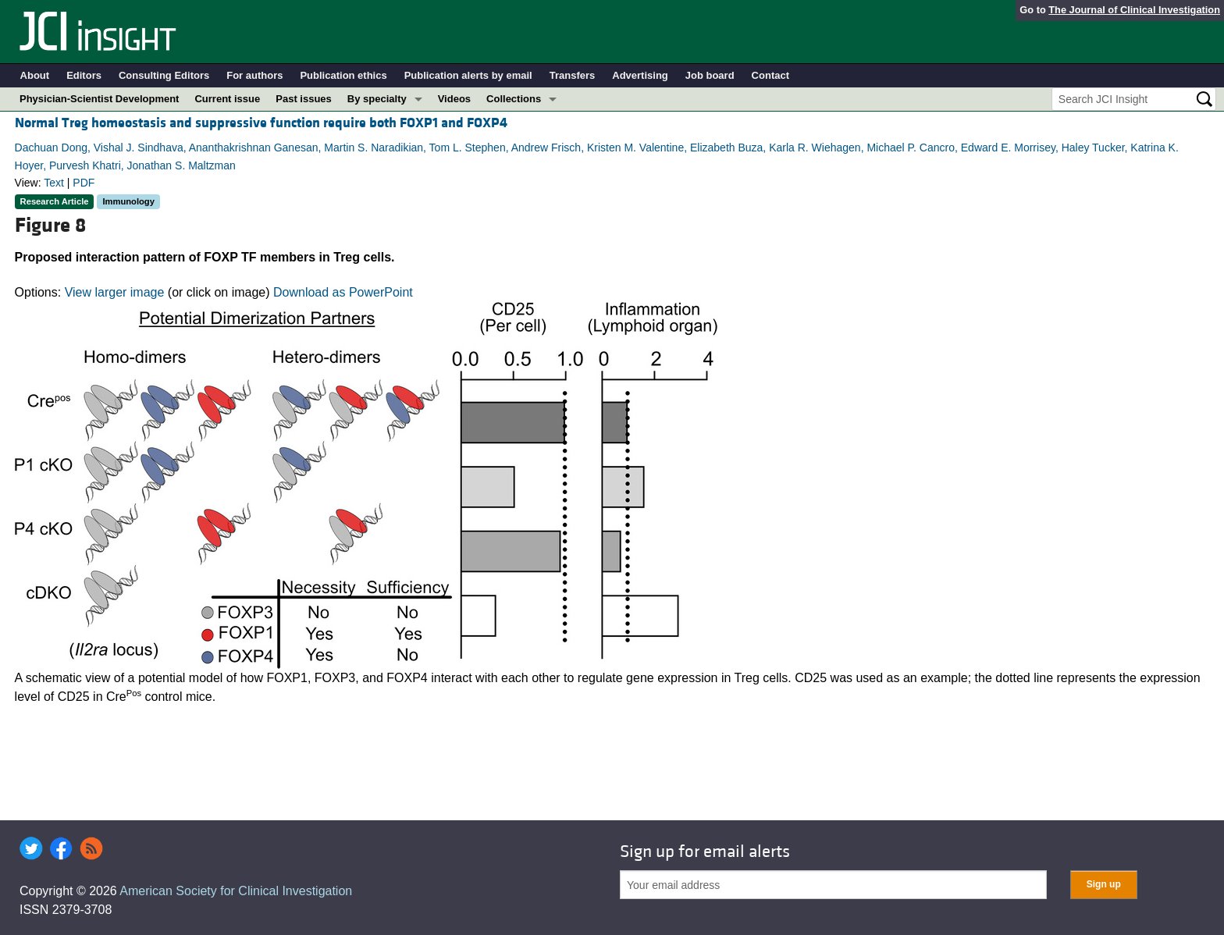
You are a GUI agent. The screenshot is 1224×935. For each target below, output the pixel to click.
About (35, 75)
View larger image (115, 292)
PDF (83, 182)
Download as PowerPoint (343, 292)
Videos (454, 99)
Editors (83, 75)
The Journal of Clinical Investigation (1134, 10)
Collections (513, 99)
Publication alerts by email (468, 75)
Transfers (573, 75)
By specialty (377, 99)
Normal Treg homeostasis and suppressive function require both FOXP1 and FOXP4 (261, 123)
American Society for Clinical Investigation (235, 891)
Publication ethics (343, 75)
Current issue (227, 99)
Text (54, 182)
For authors (254, 75)
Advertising (640, 75)
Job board (710, 75)
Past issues (304, 99)
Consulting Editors (164, 75)
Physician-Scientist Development (99, 99)
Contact (770, 75)
